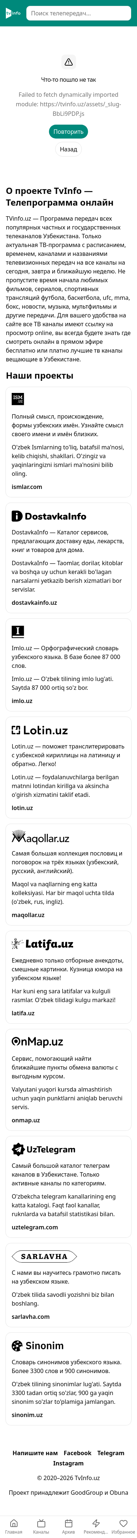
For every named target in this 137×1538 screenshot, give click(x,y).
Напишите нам (35, 1453)
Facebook (77, 1453)
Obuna (119, 1493)
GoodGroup (87, 1493)
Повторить (68, 132)
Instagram (68, 1463)
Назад (68, 149)
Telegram (111, 1453)
